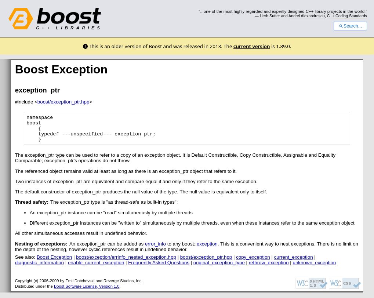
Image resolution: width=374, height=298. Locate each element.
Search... (350, 26)
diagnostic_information (39, 268)
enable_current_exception (96, 268)
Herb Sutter (270, 16)
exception (207, 249)
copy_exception (253, 262)
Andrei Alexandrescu (306, 16)
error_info (155, 249)
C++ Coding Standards (347, 16)
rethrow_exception (269, 268)
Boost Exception (54, 262)
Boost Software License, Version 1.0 (86, 292)
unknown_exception (314, 268)
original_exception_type (219, 268)
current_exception (293, 262)
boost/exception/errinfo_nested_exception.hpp (126, 262)
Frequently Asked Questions (158, 268)
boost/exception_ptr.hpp (63, 102)
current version (251, 46)
